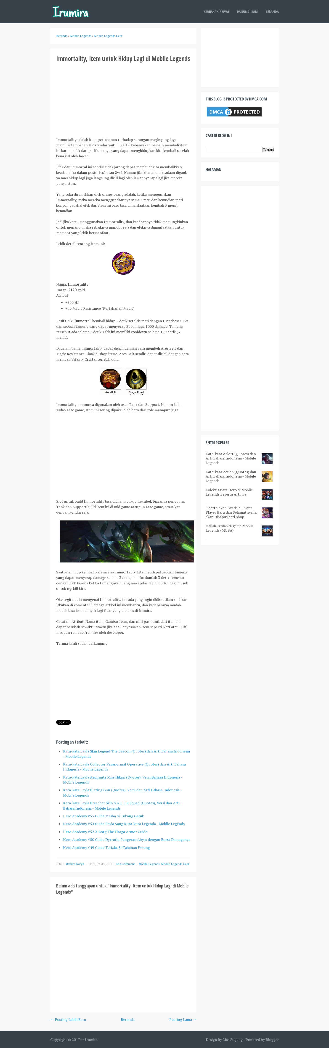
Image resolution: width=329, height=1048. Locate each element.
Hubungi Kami (248, 11)
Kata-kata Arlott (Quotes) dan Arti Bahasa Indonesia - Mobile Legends (231, 458)
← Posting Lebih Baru (68, 1019)
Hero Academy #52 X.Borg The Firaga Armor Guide (105, 831)
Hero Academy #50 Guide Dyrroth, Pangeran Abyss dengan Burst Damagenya (126, 839)
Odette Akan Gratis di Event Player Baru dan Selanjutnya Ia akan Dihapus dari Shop (231, 512)
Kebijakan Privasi (217, 11)
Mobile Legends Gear (175, 864)
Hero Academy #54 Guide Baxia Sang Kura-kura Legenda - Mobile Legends (124, 823)
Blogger (272, 1039)
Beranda (272, 11)
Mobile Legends (149, 864)
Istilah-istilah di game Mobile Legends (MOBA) (230, 528)
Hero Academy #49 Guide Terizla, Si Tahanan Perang (106, 847)
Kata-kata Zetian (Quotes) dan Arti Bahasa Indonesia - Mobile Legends (231, 476)
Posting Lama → (182, 1019)
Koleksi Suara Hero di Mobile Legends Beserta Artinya (229, 492)
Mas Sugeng (233, 1039)
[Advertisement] (123, 99)
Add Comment (125, 864)
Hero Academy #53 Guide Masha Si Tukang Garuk (103, 815)
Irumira (91, 1039)
